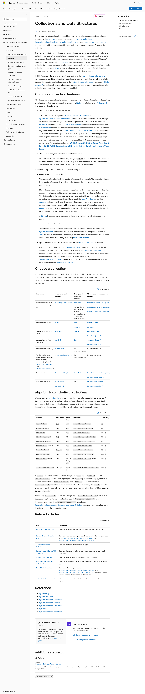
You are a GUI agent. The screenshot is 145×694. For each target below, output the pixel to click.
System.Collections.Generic (45, 42)
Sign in (140, 3)
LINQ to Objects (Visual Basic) (97, 143)
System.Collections (84, 39)
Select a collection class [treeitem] (15, 62)
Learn (37, 16)
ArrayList (77, 327)
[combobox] (15, 19)
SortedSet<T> (60, 386)
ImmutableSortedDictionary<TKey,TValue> (101, 373)
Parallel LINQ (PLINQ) (47, 146)
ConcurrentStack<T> (94, 340)
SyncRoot (87, 250)
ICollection (80, 103)
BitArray (44, 216)
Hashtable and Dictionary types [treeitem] (16, 91)
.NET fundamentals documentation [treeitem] (10, 25)
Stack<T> (58, 340)
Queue (76, 331)
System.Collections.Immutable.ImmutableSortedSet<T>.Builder (59, 505)
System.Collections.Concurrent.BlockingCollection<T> (77, 570)
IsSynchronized (100, 250)
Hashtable (77, 303)
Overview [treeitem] (11, 58)
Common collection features (128, 20)
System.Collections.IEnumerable (77, 115)
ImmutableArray (92, 327)
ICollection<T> (102, 103)
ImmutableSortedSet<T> (95, 377)
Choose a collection (125, 23)
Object (65, 62)
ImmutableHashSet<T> (95, 381)
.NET (44, 16)
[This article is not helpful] (138, 36)
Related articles (124, 26)
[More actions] (108, 16)
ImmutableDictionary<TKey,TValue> (99, 312)
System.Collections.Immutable (95, 42)
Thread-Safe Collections (65, 262)
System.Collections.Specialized (50, 605)
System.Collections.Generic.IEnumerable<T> (56, 118)
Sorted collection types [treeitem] (15, 86)
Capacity (42, 202)
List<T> (85, 199)
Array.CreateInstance (81, 237)
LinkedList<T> (60, 349)
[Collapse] (26, 14)
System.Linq (43, 608)
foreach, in (43, 124)
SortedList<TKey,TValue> (63, 373)
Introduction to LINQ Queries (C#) (69, 146)
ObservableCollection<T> (63, 355)
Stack (76, 340)
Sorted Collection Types (44, 557)
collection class (54, 398)
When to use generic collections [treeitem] (15, 74)
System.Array (52, 39)
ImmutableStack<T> (94, 344)
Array (41, 234)
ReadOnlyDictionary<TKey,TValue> (99, 307)
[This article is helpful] (135, 36)
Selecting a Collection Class (45, 529)
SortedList (77, 373)
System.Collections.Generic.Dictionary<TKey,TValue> (76, 540)
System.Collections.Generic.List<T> (82, 538)
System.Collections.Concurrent (68, 42)
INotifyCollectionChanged (44, 369)
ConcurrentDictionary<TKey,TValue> (99, 303)
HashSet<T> (59, 381)
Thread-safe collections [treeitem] (15, 96)
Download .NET (136, 9)
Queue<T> (59, 331)
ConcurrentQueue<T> (94, 331)
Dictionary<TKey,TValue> (63, 303)
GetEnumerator (45, 127)
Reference (122, 29)
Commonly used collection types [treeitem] (17, 67)
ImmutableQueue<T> (94, 336)
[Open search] (135, 3)
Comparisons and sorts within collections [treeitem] (15, 80)
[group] (72, 340)
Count (92, 199)
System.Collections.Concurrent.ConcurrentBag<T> (76, 572)
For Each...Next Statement (71, 124)
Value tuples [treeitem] (10, 136)
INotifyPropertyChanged (44, 364)
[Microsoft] (4, 3)
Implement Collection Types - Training (48, 664)
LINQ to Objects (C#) (77, 143)
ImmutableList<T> (93, 323)
